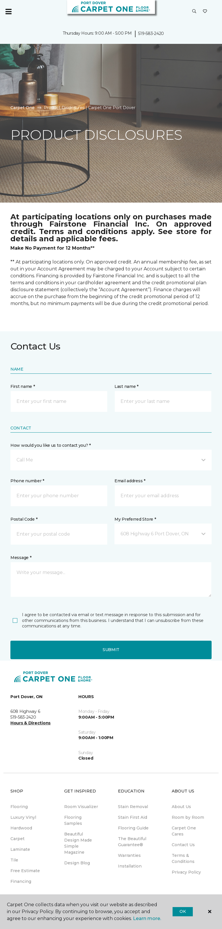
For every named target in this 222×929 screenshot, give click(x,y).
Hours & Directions (30, 723)
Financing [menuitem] (20, 881)
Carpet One (22, 107)
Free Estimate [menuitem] (25, 870)
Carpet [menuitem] (17, 838)
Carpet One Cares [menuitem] (184, 831)
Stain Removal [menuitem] (133, 806)
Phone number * (27, 481)
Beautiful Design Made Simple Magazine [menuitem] (78, 843)
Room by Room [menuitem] (188, 817)
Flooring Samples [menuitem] (73, 820)
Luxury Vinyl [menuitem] (23, 817)
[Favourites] (204, 11)
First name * (22, 386)
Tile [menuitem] (14, 860)
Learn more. (147, 918)
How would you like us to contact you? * (50, 445)
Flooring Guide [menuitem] (133, 828)
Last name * (126, 386)
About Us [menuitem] (181, 806)
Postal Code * (23, 519)
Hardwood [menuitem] (21, 828)
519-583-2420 (151, 33)
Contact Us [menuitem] (183, 844)
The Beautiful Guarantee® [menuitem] (132, 841)
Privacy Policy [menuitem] (186, 872)
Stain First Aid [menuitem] (132, 817)
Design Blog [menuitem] (77, 863)
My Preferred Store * (135, 519)
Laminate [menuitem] (20, 849)
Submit (111, 649)
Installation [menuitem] (130, 866)
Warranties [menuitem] (129, 855)
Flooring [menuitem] (19, 806)
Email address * (129, 481)
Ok (183, 911)
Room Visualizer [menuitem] (81, 806)
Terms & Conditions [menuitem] (183, 858)
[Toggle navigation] (8, 11)
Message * (20, 558)
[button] (194, 11)
